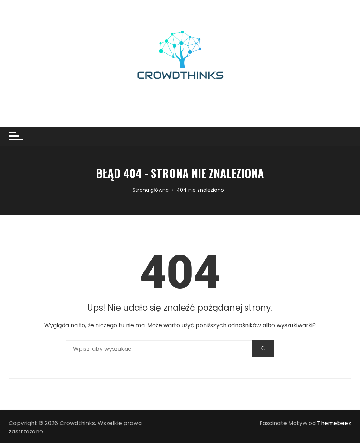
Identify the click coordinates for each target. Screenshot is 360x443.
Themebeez (334, 423)
